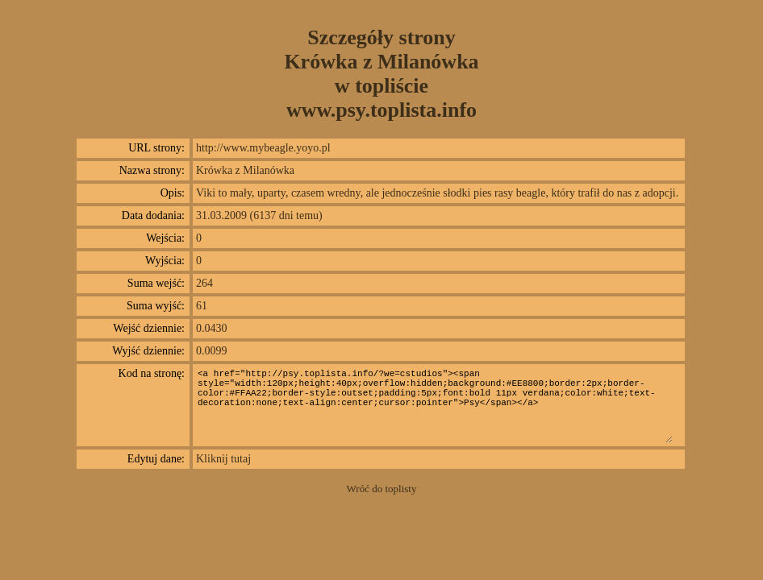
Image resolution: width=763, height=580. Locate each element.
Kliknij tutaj (223, 459)
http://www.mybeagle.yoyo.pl (263, 148)
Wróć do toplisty (382, 489)
